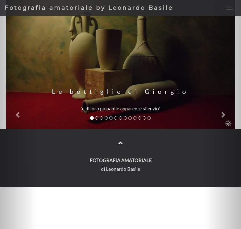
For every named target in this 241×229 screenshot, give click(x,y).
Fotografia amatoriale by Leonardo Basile (89, 7)
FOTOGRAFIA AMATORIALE (121, 160)
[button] (18, 114)
